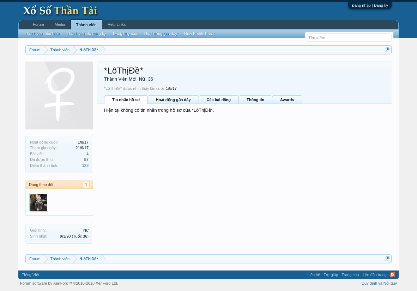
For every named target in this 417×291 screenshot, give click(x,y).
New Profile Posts (199, 33)
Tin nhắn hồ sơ (126, 100)
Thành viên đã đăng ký (86, 33)
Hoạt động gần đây (173, 100)
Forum (38, 24)
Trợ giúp (331, 275)
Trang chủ (350, 275)
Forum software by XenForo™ (69, 283)
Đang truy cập (125, 33)
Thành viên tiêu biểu (42, 33)
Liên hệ (313, 275)
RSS (392, 274)
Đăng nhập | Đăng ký (370, 5)
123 (85, 165)
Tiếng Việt (30, 275)
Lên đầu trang (375, 275)
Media (60, 24)
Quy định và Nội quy (379, 283)
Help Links (117, 24)
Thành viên (86, 25)
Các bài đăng (219, 100)
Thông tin (255, 100)
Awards (287, 100)
